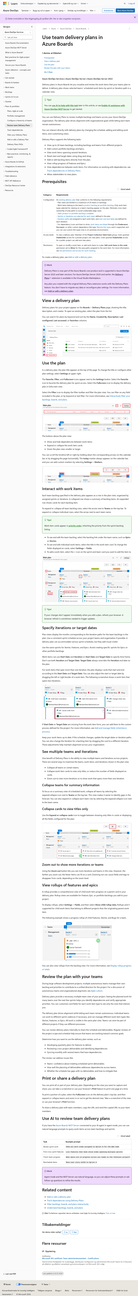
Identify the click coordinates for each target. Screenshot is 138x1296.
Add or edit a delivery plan (80, 257)
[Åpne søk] (124, 3)
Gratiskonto (108, 10)
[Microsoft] (5, 3)
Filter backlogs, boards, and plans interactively (68, 1204)
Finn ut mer (110, 1213)
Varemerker (6, 1294)
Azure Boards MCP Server (67, 1125)
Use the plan (49, 64)
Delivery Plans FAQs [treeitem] (15, 144)
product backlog (90, 205)
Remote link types (104, 227)
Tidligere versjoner (45, 1290)
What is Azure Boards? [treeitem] (14, 52)
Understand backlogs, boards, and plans (65, 1207)
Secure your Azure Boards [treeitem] (15, 65)
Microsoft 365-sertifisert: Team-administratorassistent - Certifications (70, 1258)
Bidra (67, 1290)
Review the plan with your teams (57, 68)
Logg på (131, 3)
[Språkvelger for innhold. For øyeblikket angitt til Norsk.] (7, 1284)
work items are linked (99, 224)
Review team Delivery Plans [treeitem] (18, 125)
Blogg (57, 1290)
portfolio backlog (107, 205)
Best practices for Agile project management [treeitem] (17, 59)
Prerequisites (49, 57)
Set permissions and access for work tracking (77, 250)
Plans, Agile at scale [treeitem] (15, 111)
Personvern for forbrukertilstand (98, 1290)
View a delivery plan (52, 61)
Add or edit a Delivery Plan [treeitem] (17, 139)
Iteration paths (63, 219)
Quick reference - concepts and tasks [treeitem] (17, 71)
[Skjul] (32, 26)
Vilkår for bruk (122, 1290)
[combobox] (18, 32)
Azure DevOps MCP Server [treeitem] (16, 47)
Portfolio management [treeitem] (16, 116)
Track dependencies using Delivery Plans (65, 1200)
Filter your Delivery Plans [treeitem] (17, 135)
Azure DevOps (66, 28)
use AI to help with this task (65, 105)
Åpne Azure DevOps (125, 10)
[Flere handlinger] (129, 29)
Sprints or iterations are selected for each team (76, 216)
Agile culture (96, 990)
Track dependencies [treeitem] (15, 130)
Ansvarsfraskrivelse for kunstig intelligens (18, 1290)
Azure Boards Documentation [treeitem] (17, 43)
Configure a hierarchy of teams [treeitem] (19, 120)
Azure (53, 28)
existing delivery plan (67, 199)
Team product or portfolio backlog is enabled (75, 213)
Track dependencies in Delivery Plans (63, 170)
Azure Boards (81, 28)
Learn (45, 28)
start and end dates (107, 219)
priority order (75, 525)
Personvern (76, 1290)
